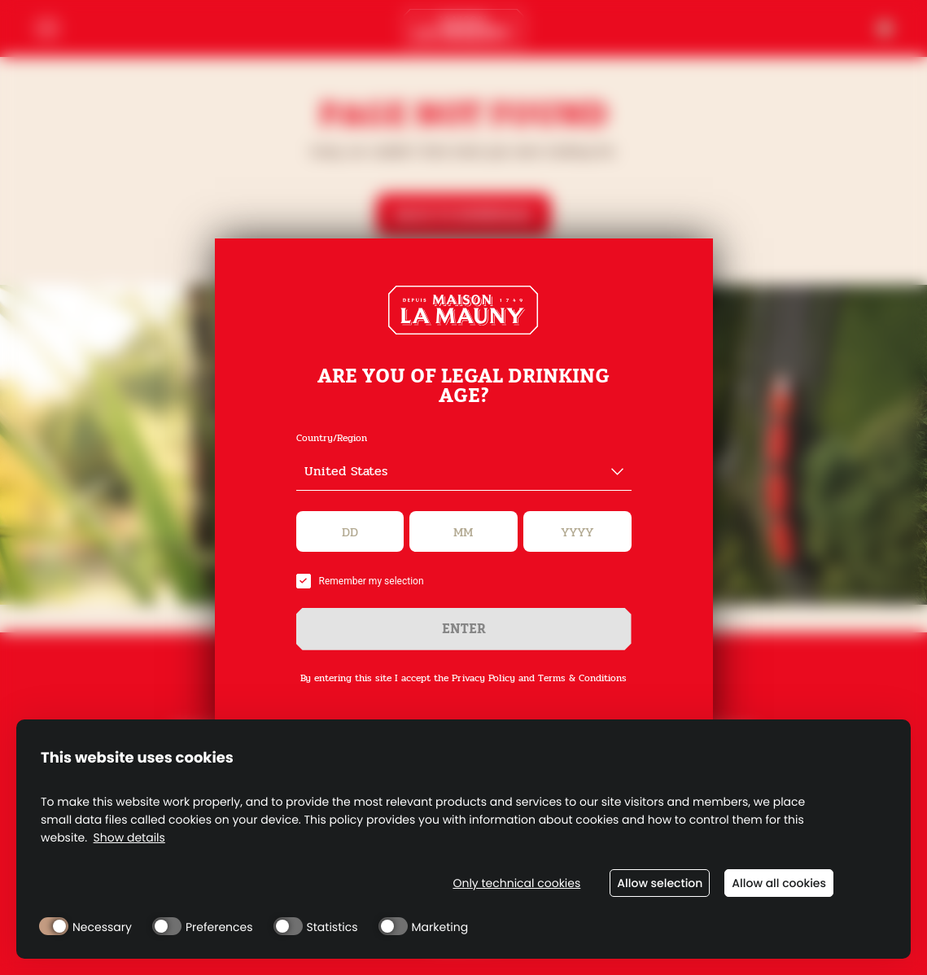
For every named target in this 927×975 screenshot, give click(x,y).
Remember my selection (360, 581)
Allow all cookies (779, 883)
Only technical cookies (516, 883)
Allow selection (659, 883)
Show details (129, 838)
